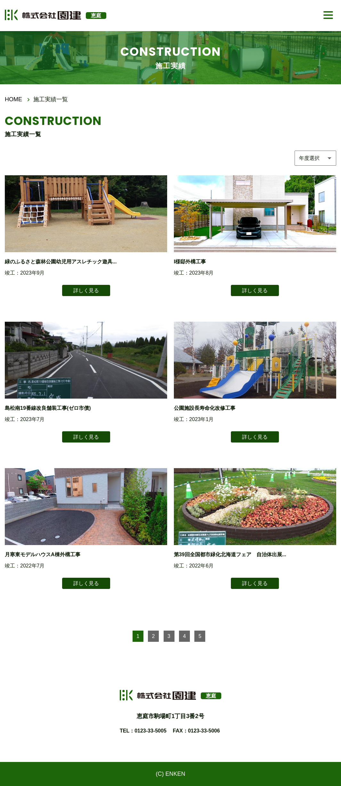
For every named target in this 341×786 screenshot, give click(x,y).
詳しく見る (86, 290)
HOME (13, 99)
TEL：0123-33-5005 (143, 730)
